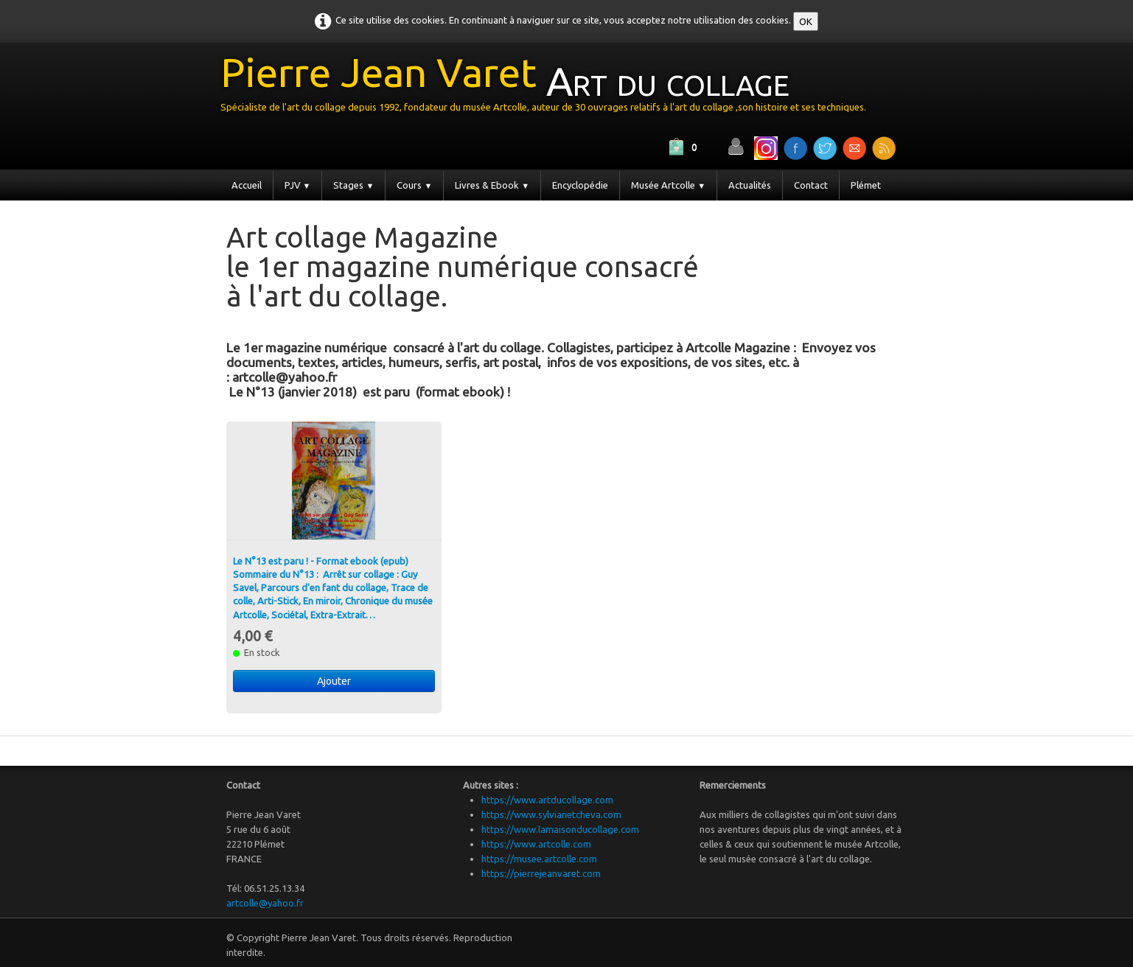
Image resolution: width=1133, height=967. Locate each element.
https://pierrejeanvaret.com (541, 873)
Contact (811, 185)
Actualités (749, 185)
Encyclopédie (580, 185)
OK (805, 21)
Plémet (866, 185)
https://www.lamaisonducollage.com (560, 829)
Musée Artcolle (668, 185)
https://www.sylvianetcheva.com (551, 814)
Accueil (246, 185)
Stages (353, 185)
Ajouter (334, 681)
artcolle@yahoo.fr (265, 903)
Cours (414, 185)
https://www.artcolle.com (536, 844)
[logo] (548, 87)
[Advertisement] (398, 332)
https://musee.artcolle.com (539, 858)
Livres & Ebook (492, 185)
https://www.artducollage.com (547, 800)
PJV (298, 185)
